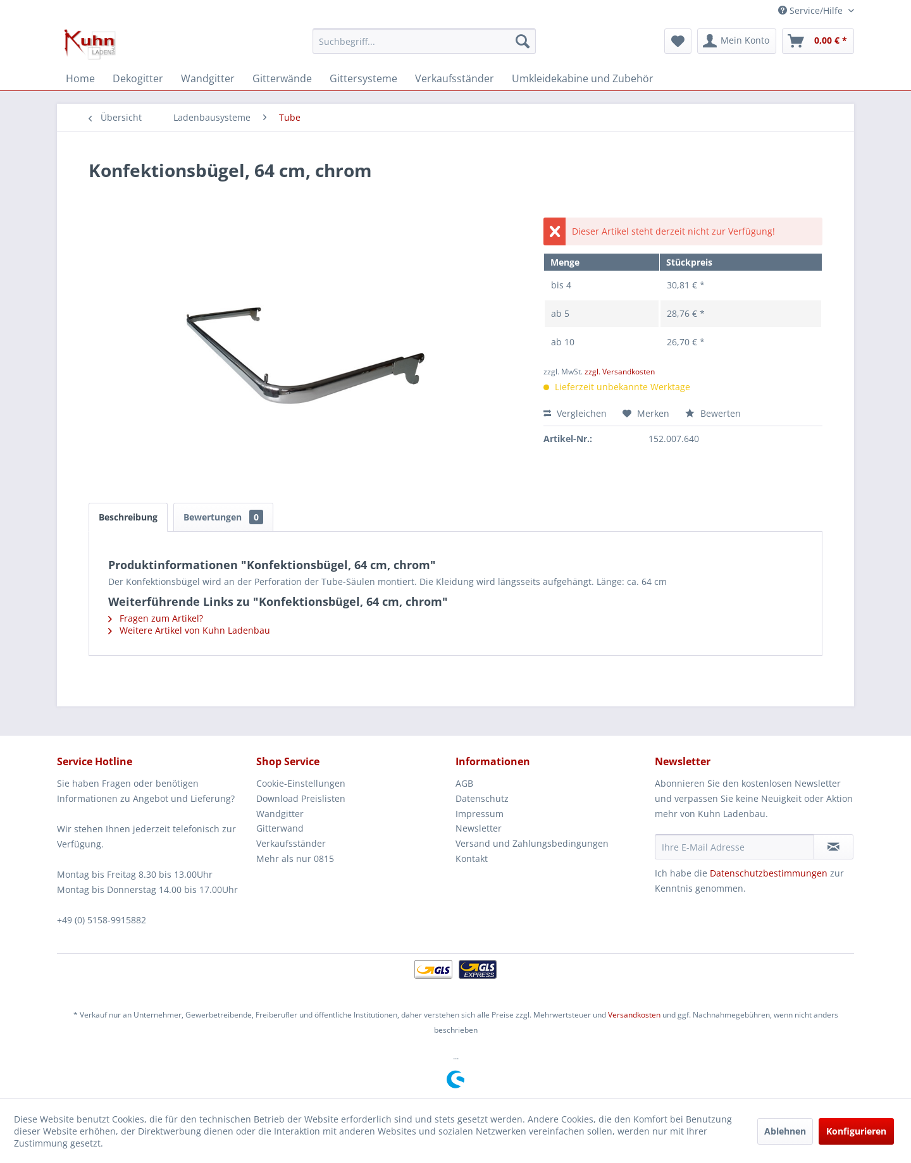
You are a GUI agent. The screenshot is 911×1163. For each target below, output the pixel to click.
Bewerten (713, 413)
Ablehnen (785, 1131)
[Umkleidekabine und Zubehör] (582, 78)
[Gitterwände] (282, 78)
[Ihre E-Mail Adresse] (734, 846)
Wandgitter (280, 814)
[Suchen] (522, 41)
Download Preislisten (300, 798)
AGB (464, 783)
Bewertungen (223, 517)
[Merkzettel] (677, 41)
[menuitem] (424, 41)
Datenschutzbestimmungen (768, 873)
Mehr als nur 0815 (295, 858)
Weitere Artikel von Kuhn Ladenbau (189, 630)
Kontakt (472, 858)
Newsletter (479, 828)
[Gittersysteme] (363, 78)
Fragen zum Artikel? (155, 618)
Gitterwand (280, 828)
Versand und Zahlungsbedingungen (532, 843)
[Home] (80, 78)
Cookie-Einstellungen (300, 783)
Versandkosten (634, 1014)
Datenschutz (482, 798)
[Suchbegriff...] (424, 41)
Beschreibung (128, 517)
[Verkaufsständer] (454, 78)
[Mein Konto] (736, 41)
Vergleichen (575, 413)
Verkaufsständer (291, 843)
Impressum (480, 814)
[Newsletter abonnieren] (833, 846)
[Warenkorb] (818, 41)
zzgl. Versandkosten (620, 371)
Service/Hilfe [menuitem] (811, 10)
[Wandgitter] (208, 78)
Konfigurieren (856, 1131)
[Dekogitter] (138, 78)
